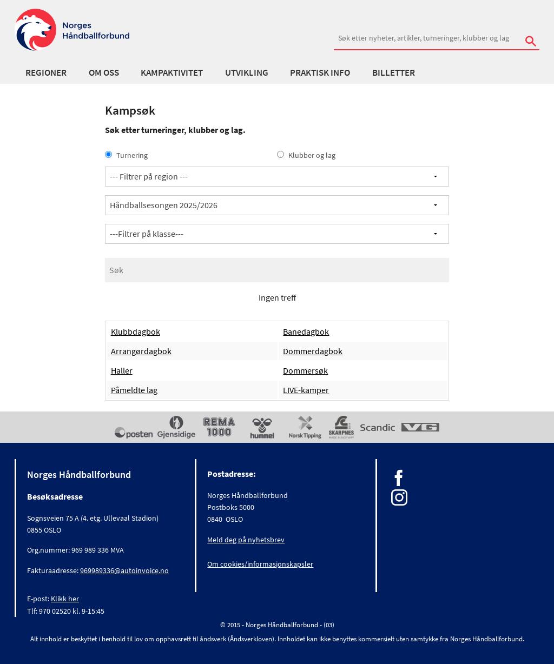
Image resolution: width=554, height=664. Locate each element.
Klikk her (65, 598)
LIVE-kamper (306, 389)
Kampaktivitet (172, 72)
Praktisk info (320, 72)
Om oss (104, 72)
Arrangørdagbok (141, 351)
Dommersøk (305, 370)
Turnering (126, 155)
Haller (122, 370)
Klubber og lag (306, 155)
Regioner (46, 72)
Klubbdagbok (135, 331)
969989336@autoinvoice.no (124, 570)
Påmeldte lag (134, 389)
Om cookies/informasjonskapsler (260, 564)
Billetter (393, 72)
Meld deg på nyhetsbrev (246, 540)
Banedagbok (306, 331)
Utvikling (246, 72)
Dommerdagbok (312, 351)
